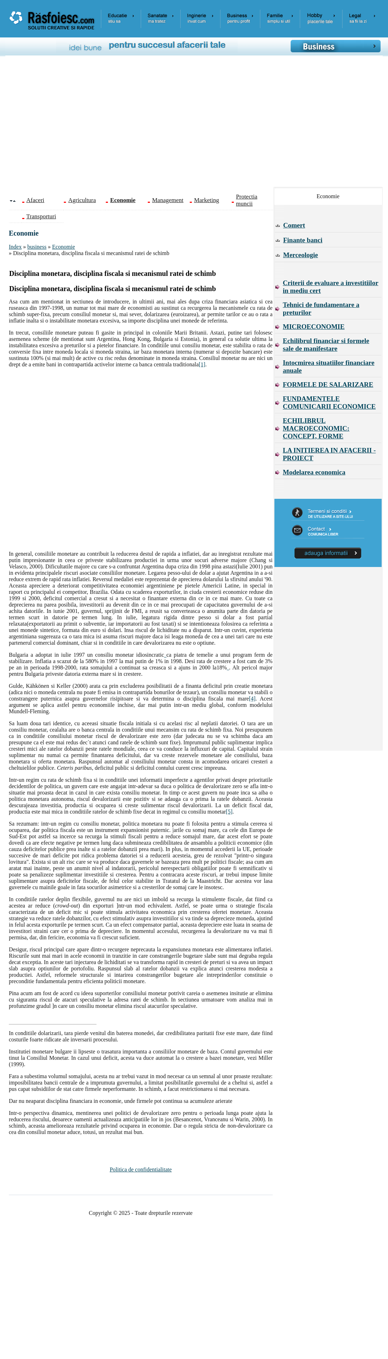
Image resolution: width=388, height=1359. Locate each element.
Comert (294, 225)
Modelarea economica (314, 472)
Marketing (206, 200)
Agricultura (82, 200)
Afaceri (35, 200)
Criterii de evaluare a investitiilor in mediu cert (330, 286)
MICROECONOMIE (314, 326)
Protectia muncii (246, 200)
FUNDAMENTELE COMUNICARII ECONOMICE (329, 402)
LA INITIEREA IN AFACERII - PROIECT (329, 454)
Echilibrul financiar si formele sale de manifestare (326, 344)
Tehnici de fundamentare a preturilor (321, 308)
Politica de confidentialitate (141, 1169)
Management (167, 200)
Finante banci (302, 240)
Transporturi (41, 216)
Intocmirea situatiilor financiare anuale (329, 366)
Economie (63, 247)
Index (15, 247)
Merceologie (300, 255)
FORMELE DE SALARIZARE (328, 384)
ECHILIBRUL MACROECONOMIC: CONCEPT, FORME (316, 428)
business (36, 247)
